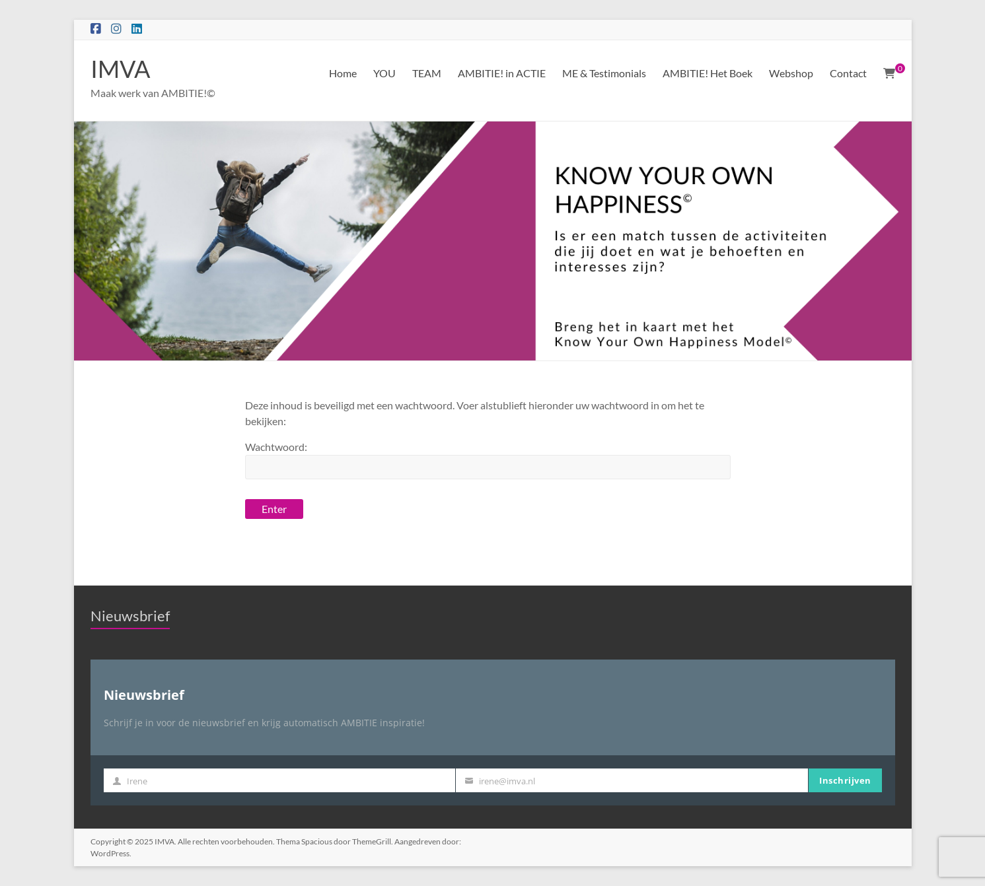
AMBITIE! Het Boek (707, 73)
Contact (848, 73)
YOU (384, 73)
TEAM (426, 73)
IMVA (120, 68)
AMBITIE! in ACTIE (502, 73)
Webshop (791, 73)
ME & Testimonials (604, 73)
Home (343, 73)
